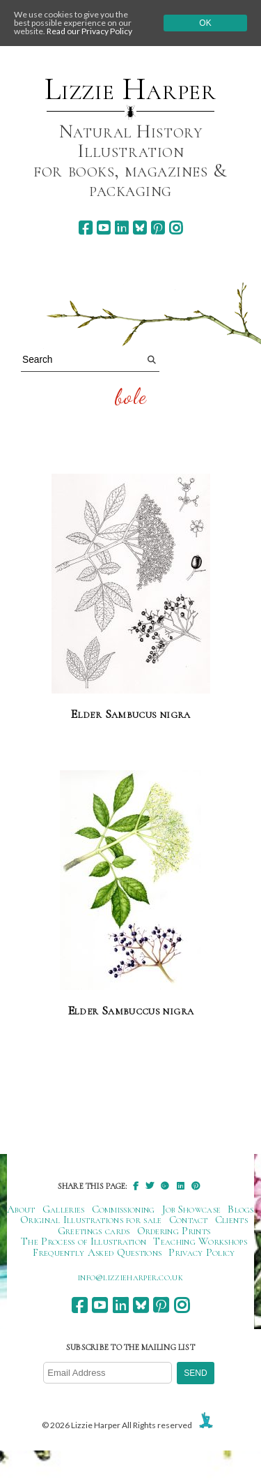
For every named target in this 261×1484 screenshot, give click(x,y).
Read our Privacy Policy (89, 31)
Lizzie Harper (130, 89)
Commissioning (123, 1209)
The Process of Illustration (83, 1241)
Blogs (241, 1209)
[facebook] (85, 227)
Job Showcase (191, 1209)
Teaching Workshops (200, 1241)
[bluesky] (139, 227)
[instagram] (175, 227)
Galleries (63, 1209)
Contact (188, 1219)
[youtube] (103, 227)
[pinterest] (157, 227)
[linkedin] (121, 227)
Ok (205, 23)
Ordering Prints (174, 1230)
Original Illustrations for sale (91, 1219)
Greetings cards (94, 1230)
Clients (231, 1219)
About (21, 1209)
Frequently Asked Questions (97, 1252)
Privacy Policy (201, 1252)
